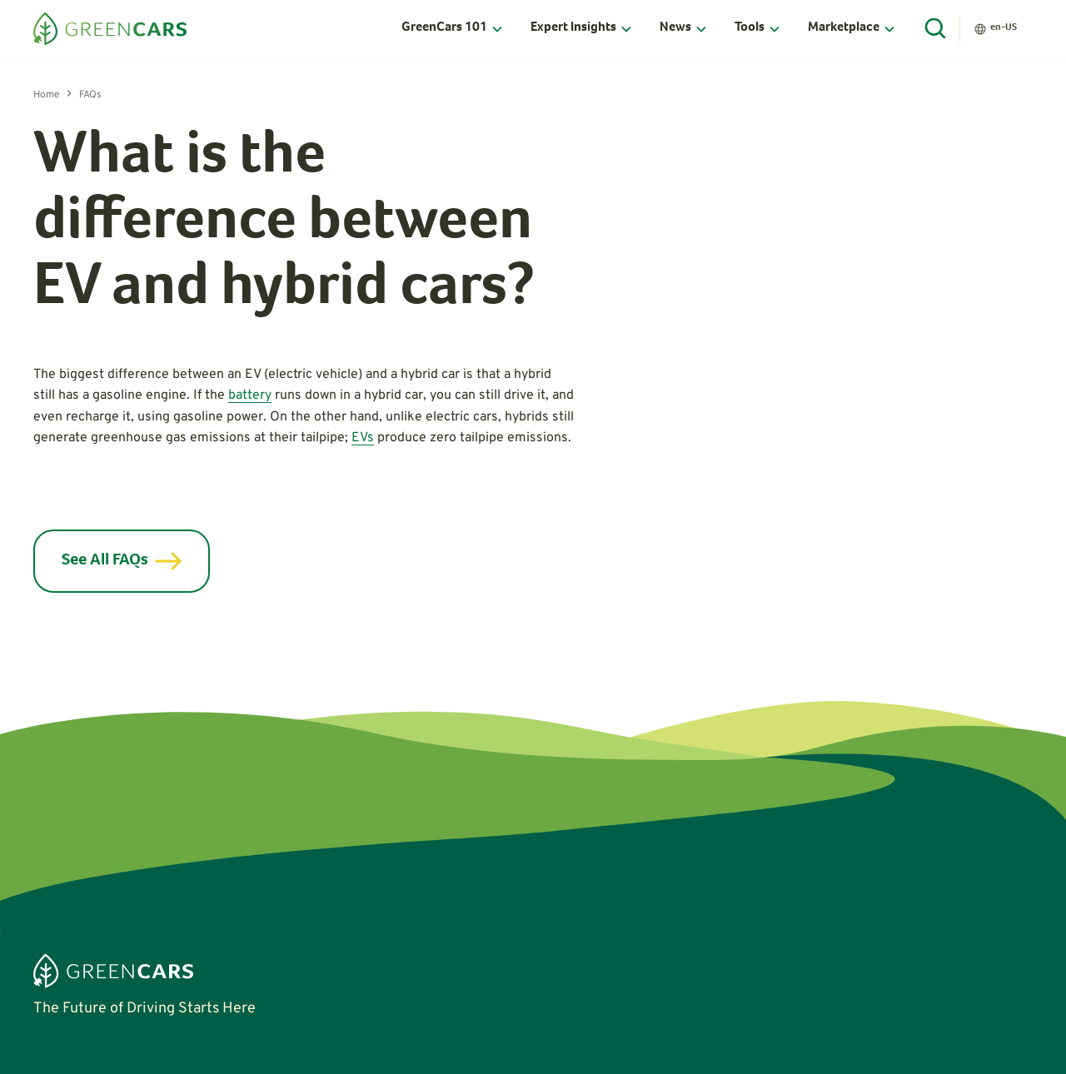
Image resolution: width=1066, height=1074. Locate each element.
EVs (362, 438)
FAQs (90, 95)
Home (46, 95)
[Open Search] (936, 29)
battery (249, 395)
